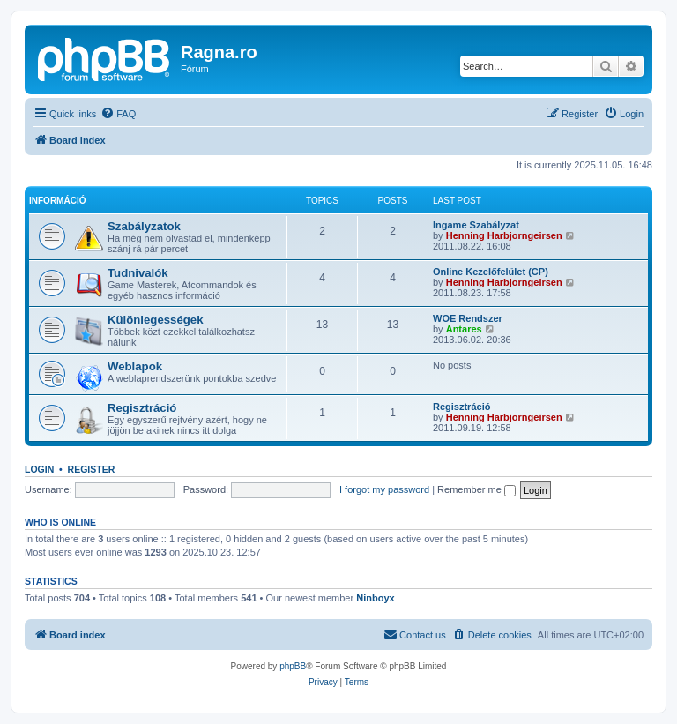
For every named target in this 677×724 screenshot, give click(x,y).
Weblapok (135, 366)
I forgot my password (384, 489)
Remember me (476, 489)
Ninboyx (375, 598)
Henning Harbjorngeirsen (504, 235)
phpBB (292, 666)
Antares (464, 329)
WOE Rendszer (467, 318)
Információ (57, 200)
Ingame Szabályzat (476, 225)
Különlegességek (155, 319)
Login (39, 469)
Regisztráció (142, 407)
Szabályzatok (144, 226)
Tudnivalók (138, 273)
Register (91, 469)
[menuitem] (118, 113)
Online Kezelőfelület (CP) (490, 271)
